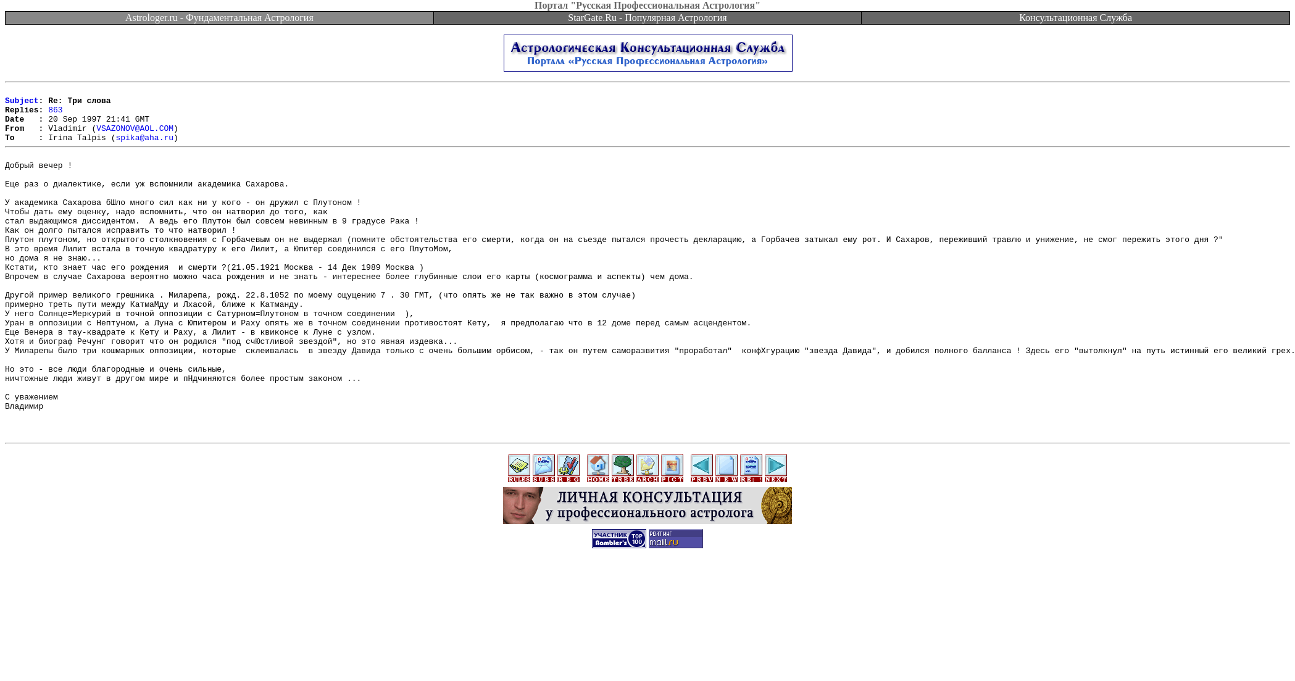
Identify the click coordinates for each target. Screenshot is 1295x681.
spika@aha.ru (144, 148)
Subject (22, 103)
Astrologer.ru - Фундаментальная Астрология (219, 17)
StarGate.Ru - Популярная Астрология (647, 17)
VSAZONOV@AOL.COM (134, 137)
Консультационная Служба (1075, 17)
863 (55, 114)
